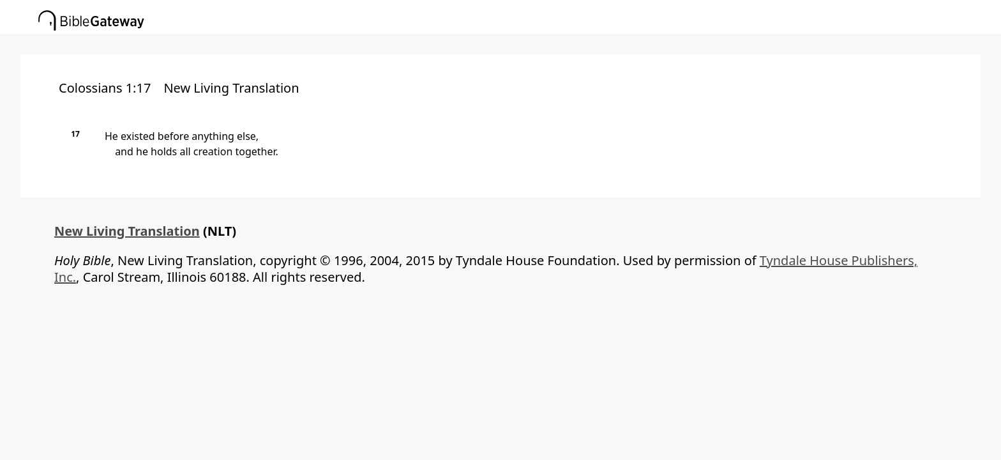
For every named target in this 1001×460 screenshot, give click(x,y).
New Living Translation (127, 231)
